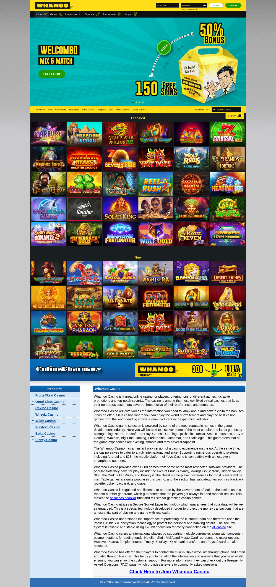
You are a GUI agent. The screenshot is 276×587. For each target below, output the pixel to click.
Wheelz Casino (47, 414)
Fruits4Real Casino (50, 395)
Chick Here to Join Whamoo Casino (169, 571)
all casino (219, 527)
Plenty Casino (46, 440)
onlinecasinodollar (123, 498)
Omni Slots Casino (50, 402)
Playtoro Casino (47, 427)
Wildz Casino (45, 421)
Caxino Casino (46, 408)
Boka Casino (45, 433)
